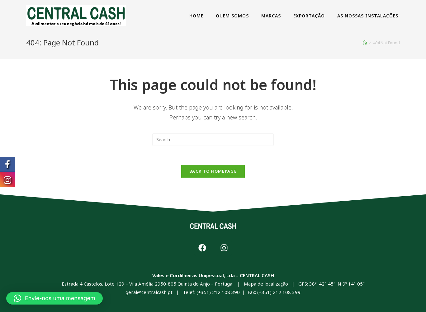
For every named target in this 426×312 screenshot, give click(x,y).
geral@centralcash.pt (149, 292)
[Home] (365, 42)
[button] (54, 298)
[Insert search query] (213, 139)
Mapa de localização (266, 284)
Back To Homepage (213, 171)
